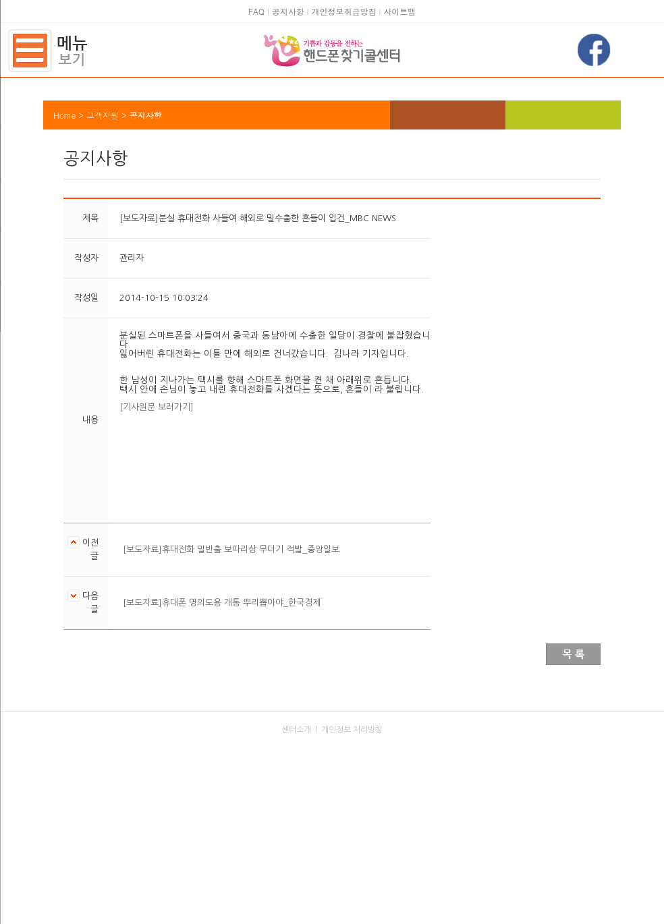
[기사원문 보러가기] (156, 407)
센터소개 (296, 730)
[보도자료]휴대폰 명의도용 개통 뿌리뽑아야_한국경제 (222, 602)
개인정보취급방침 (343, 11)
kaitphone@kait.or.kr (351, 850)
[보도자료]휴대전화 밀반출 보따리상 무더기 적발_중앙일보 (231, 549)
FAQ (256, 11)
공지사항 (288, 11)
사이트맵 (399, 11)
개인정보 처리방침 (352, 730)
